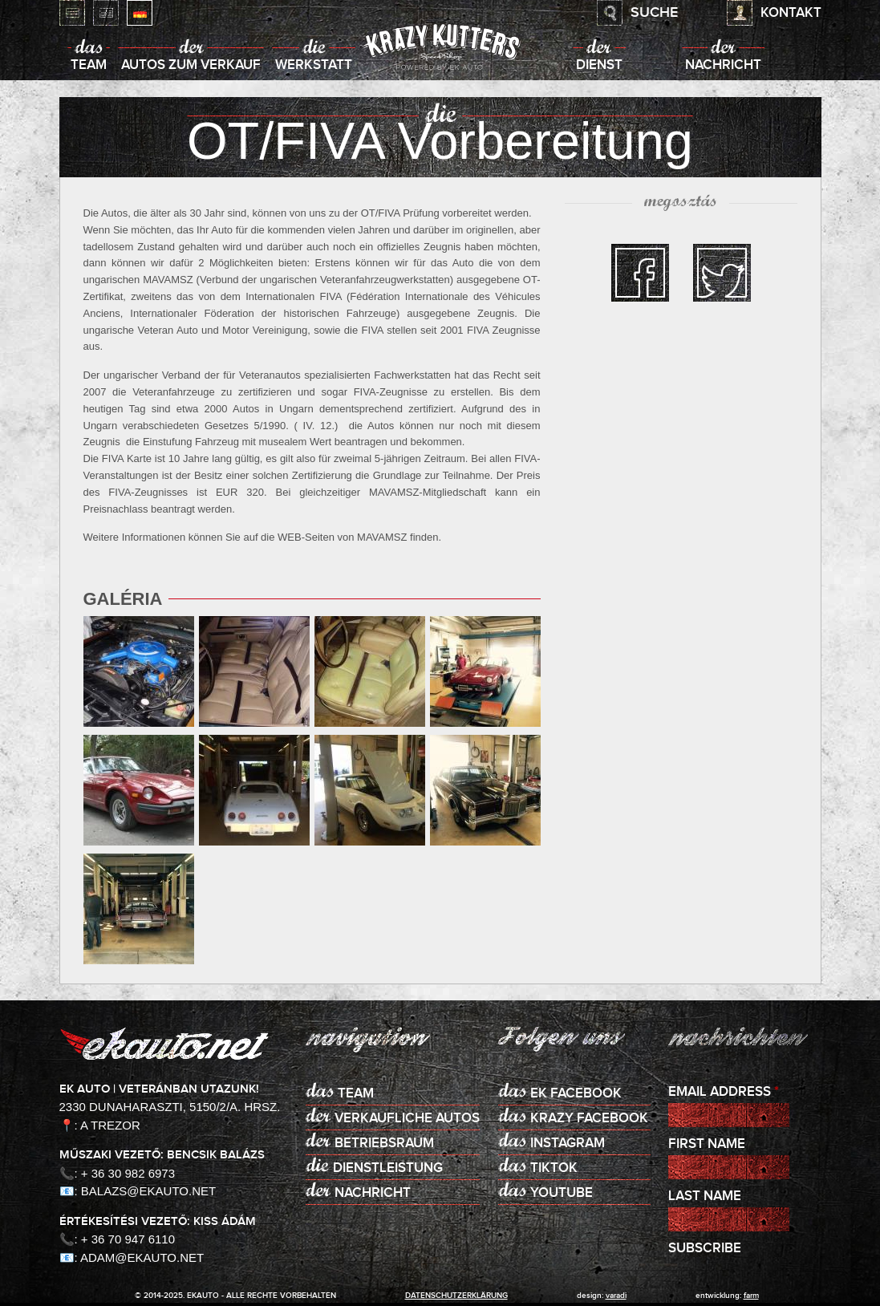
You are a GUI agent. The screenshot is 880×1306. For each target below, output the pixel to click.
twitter (722, 273)
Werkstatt (313, 65)
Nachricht (723, 65)
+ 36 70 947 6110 (128, 1239)
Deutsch (139, 13)
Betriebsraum (384, 1143)
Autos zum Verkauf (191, 65)
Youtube (561, 1193)
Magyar (72, 13)
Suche (654, 13)
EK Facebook (576, 1094)
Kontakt (790, 13)
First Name (706, 1144)
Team (89, 65)
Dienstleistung (388, 1168)
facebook (640, 273)
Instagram (567, 1143)
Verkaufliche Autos (407, 1119)
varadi (616, 1296)
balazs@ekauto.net (148, 1191)
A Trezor (110, 1125)
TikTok (554, 1168)
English (106, 13)
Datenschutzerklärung (456, 1296)
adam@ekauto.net (142, 1257)
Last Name (704, 1196)
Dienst (599, 65)
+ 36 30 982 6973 (128, 1173)
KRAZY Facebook (589, 1119)
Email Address (723, 1092)
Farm (751, 1296)
